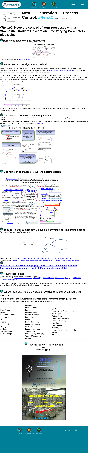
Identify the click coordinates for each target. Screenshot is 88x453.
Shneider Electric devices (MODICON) (27, 278)
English (81, 5)
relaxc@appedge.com (10, 279)
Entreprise (73, 5)
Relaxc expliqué (24, 59)
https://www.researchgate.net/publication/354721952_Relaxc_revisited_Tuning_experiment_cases (45, 260)
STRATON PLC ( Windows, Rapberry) (56, 278)
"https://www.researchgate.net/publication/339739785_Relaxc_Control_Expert (44, 258)
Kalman (40, 123)
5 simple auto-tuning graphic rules (61, 70)
